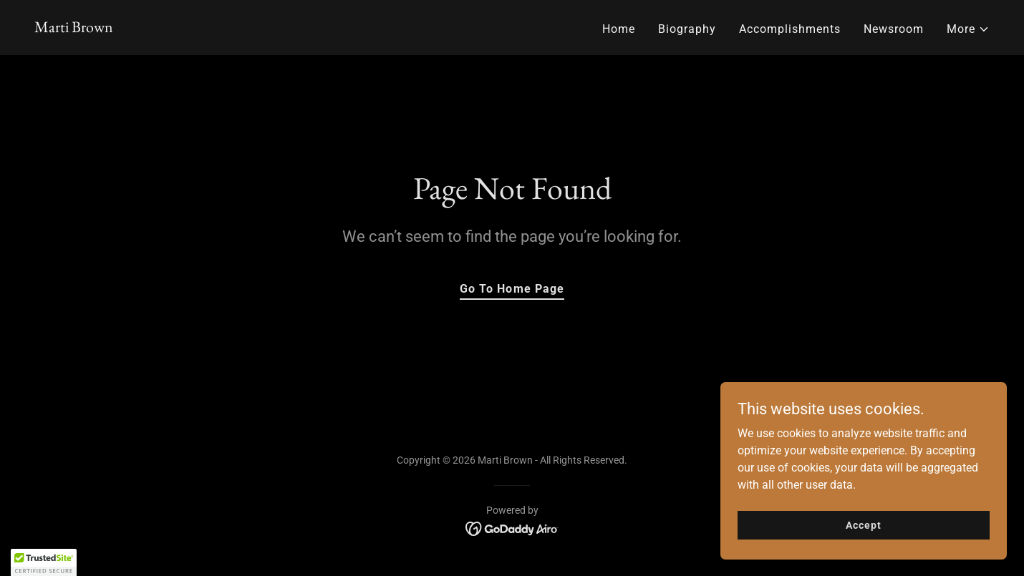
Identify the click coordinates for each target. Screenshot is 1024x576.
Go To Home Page (512, 289)
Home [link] (618, 29)
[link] (73, 28)
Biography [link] (687, 29)
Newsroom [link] (894, 29)
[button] (968, 29)
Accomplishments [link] (790, 29)
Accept (863, 524)
